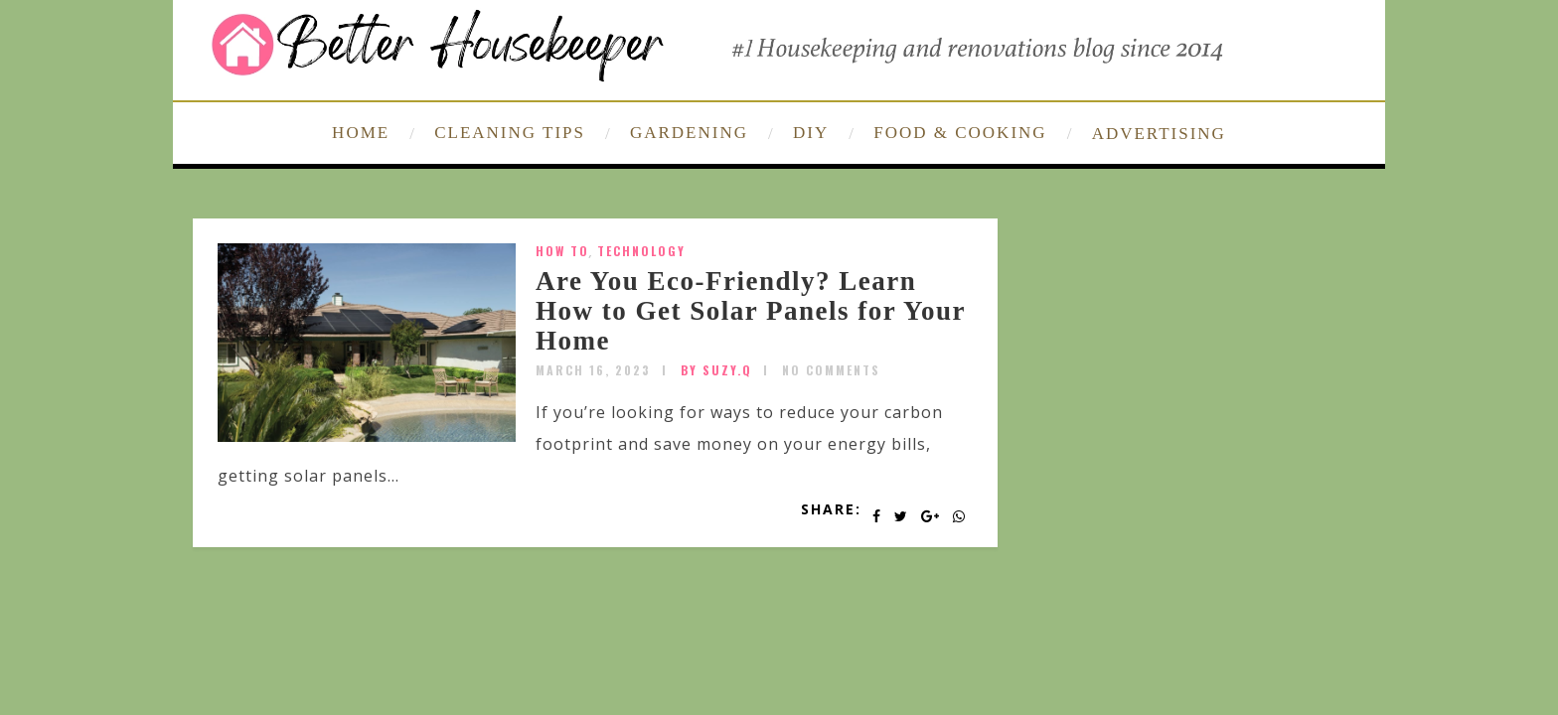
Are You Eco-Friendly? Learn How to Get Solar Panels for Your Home (751, 310)
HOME (361, 132)
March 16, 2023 (593, 369)
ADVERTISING (1159, 133)
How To (562, 250)
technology (641, 250)
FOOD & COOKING (959, 132)
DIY (811, 132)
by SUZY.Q (716, 369)
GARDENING (689, 132)
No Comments (831, 369)
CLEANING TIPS (509, 132)
